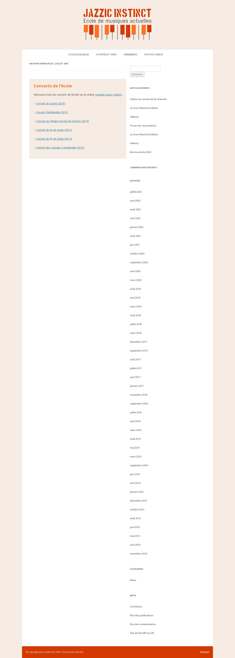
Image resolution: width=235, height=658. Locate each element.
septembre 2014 (139, 465)
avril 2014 (135, 483)
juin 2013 (135, 527)
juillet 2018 (136, 324)
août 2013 (135, 518)
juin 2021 (135, 244)
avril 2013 (135, 544)
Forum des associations (143, 125)
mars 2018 (135, 333)
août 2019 (135, 288)
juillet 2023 (136, 191)
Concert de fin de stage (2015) (54, 130)
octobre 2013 (137, 509)
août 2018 (135, 315)
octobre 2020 (137, 253)
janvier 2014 (136, 491)
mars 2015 (135, 456)
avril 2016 (135, 421)
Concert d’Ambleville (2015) (52, 112)
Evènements (130, 54)
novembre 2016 (138, 394)
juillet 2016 (136, 412)
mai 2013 (135, 536)
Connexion (136, 606)
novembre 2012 (138, 553)
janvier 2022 (136, 227)
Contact (204, 652)
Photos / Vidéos (153, 54)
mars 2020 (135, 280)
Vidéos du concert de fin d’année (148, 99)
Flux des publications (141, 615)
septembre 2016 (139, 403)
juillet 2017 (136, 368)
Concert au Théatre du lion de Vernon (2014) (62, 121)
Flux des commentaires (143, 624)
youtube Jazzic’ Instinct (108, 94)
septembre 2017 (139, 350)
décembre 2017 (138, 341)
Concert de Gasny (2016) (50, 103)
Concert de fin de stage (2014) (54, 138)
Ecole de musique (79, 54)
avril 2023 (135, 200)
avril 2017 (135, 377)
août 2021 (135, 236)
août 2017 (135, 359)
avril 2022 (135, 218)
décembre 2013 (138, 500)
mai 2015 (135, 447)
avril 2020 (135, 271)
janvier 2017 (136, 386)
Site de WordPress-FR (142, 633)
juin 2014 (135, 474)
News (133, 580)
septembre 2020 (139, 262)
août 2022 (135, 209)
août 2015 (135, 439)
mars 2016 (135, 430)
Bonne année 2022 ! (141, 152)
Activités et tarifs (106, 54)
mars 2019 (135, 306)
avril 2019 (135, 297)
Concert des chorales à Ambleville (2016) (60, 147)
